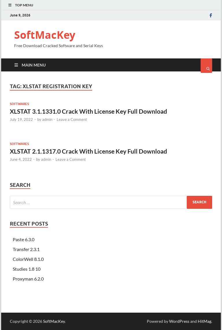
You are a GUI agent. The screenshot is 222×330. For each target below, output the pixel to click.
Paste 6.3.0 (23, 239)
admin (47, 119)
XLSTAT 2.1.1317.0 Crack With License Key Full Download (88, 151)
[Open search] (206, 65)
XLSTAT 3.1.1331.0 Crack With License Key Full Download (88, 111)
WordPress (179, 321)
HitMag (204, 321)
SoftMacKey (44, 35)
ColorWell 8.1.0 (28, 259)
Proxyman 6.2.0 (28, 278)
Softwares (19, 104)
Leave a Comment (72, 119)
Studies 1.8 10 (26, 269)
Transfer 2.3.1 (26, 249)
